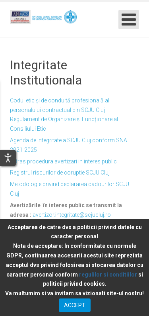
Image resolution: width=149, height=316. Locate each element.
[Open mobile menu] (128, 19)
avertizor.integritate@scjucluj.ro (72, 215)
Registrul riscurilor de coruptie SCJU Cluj (60, 172)
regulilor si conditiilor (108, 274)
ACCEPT (74, 305)
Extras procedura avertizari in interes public (63, 161)
